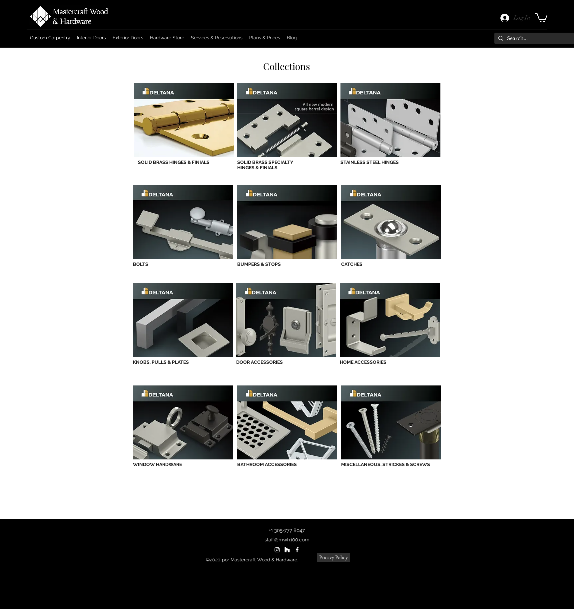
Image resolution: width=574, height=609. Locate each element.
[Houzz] (287, 549)
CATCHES (351, 264)
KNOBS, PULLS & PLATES (161, 362)
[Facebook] (297, 549)
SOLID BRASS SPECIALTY (265, 162)
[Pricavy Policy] (333, 557)
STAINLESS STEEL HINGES (369, 162)
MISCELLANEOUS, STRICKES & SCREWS (385, 464)
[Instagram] (277, 549)
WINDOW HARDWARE (157, 464)
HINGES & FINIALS (257, 167)
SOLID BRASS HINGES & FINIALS (174, 162)
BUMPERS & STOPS (259, 264)
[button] (541, 17)
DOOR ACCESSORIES (259, 362)
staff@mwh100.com (287, 540)
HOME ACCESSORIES (363, 362)
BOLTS (140, 264)
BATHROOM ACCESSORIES (267, 464)
